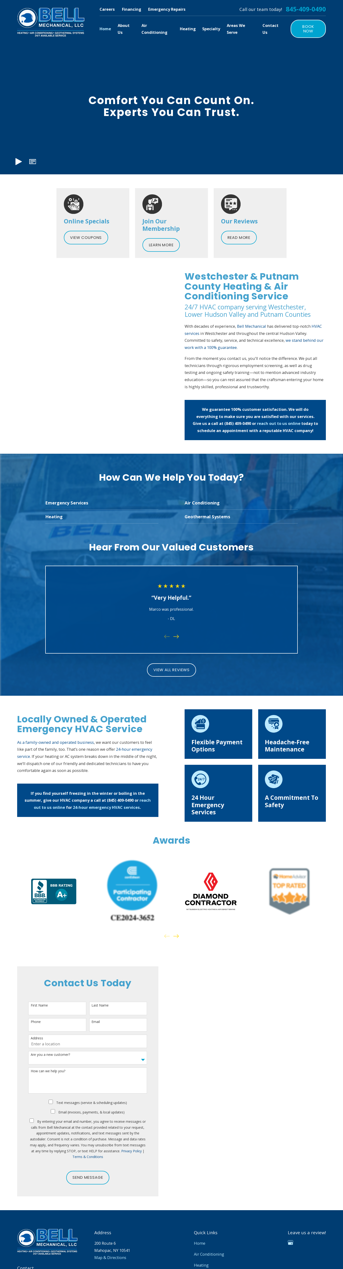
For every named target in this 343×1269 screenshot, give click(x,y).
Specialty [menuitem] (211, 28)
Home (199, 1243)
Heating (201, 1265)
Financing (131, 9)
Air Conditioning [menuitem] (154, 29)
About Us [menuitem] (124, 29)
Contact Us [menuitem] (270, 29)
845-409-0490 (306, 9)
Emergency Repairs (167, 9)
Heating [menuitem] (188, 28)
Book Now (308, 29)
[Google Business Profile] (290, 1242)
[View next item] (176, 936)
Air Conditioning (209, 1254)
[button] (33, 161)
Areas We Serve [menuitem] (236, 29)
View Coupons (86, 237)
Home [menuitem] (105, 28)
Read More (238, 237)
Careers (107, 9)
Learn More (161, 245)
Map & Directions (110, 1257)
